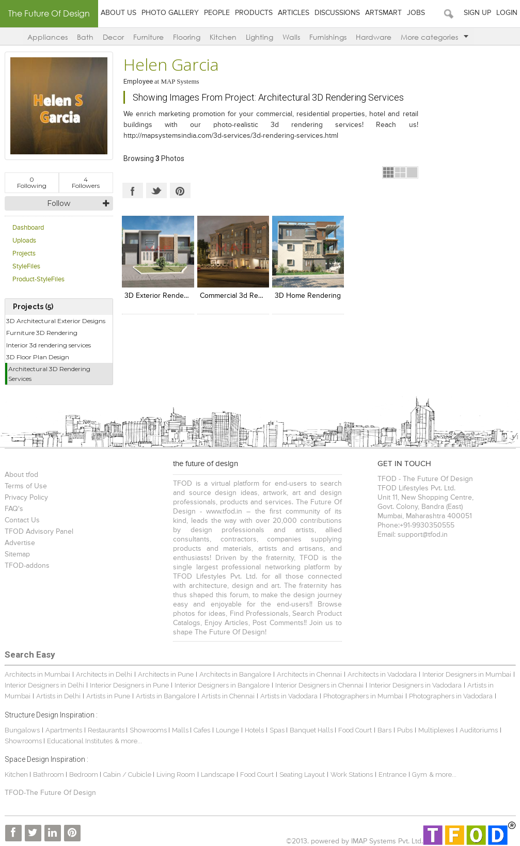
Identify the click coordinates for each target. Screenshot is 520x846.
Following (31, 182)
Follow (58, 203)
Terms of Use (26, 486)
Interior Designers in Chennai (319, 685)
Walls (291, 37)
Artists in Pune (108, 696)
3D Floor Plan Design (37, 357)
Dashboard (28, 228)
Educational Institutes (80, 741)
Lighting (259, 37)
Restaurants (107, 730)
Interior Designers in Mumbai (466, 674)
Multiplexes (436, 730)
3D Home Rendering (308, 295)
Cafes (202, 730)
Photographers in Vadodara (451, 696)
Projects (24, 253)
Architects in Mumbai (37, 674)
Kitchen (223, 37)
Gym (419, 774)
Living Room (175, 774)
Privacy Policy (26, 497)
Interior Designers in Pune (129, 685)
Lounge (227, 730)
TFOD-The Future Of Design (50, 792)
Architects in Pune (166, 674)
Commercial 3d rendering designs (255, 295)
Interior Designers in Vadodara (415, 685)
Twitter (156, 190)
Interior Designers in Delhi (44, 685)
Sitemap (17, 554)
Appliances (47, 37)
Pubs (405, 730)
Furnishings (327, 37)
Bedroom (84, 774)
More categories (434, 37)
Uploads (24, 240)
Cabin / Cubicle (128, 774)
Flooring (186, 37)
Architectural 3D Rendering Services (49, 373)
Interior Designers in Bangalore (222, 685)
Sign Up (477, 13)
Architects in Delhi (104, 674)
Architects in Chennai (309, 674)
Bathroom (49, 774)
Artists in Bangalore (166, 696)
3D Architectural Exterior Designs (55, 321)
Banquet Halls (312, 730)
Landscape (217, 774)
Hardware (373, 37)
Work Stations (351, 774)
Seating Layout (302, 774)
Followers (86, 182)
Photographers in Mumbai (363, 696)
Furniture (148, 37)
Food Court (355, 730)
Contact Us (22, 520)
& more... (128, 741)
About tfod (21, 474)
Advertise (20, 543)
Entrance (392, 774)
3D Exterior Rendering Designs (174, 295)
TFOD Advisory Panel (39, 531)
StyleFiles (26, 266)
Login (506, 13)
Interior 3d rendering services (48, 345)
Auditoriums (479, 730)
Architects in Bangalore (235, 674)
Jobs (416, 13)
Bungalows (22, 730)
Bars (384, 730)
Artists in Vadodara (289, 696)
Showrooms (149, 730)
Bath (85, 37)
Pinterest (180, 190)
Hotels (254, 730)
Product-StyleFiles (38, 279)
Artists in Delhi (58, 696)
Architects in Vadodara (382, 674)
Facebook (132, 190)
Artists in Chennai (228, 696)
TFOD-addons (27, 565)
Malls (181, 730)
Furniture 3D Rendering (41, 333)
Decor (113, 37)
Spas (278, 730)
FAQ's (14, 509)
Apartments (63, 730)
